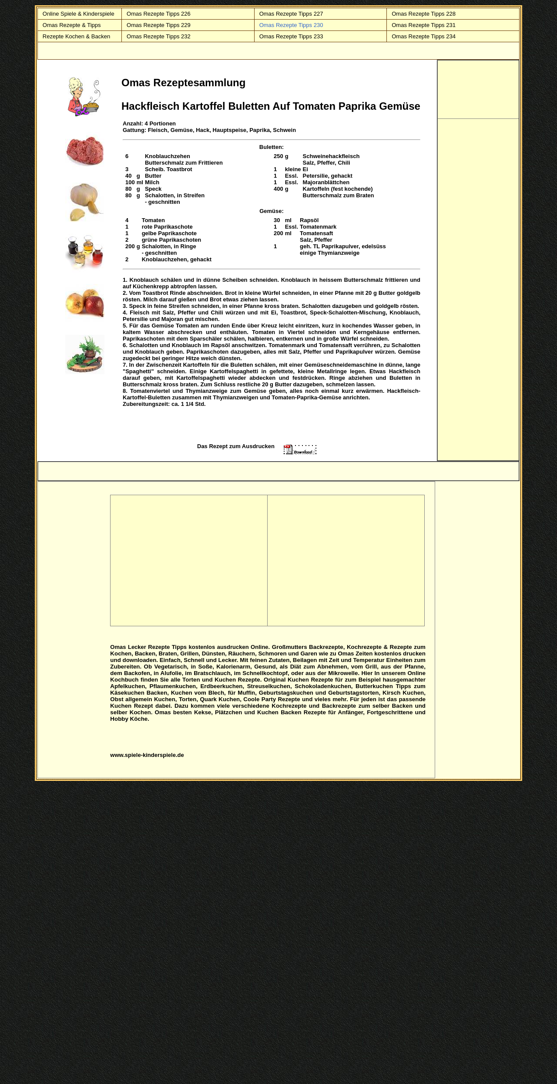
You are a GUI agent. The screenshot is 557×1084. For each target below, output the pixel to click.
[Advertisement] (478, 88)
